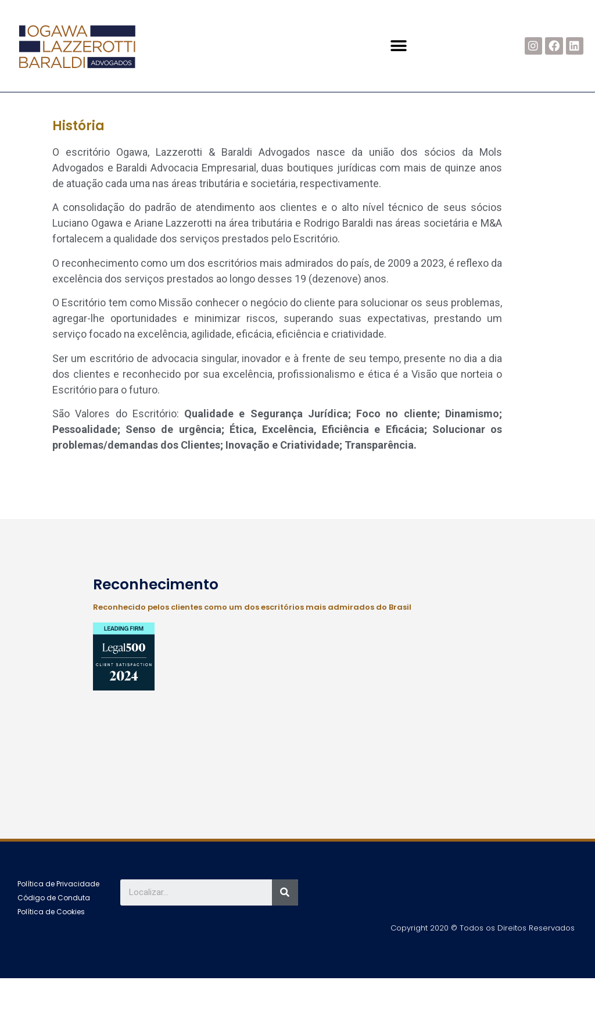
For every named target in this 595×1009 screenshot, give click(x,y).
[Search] (285, 923)
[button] (399, 46)
